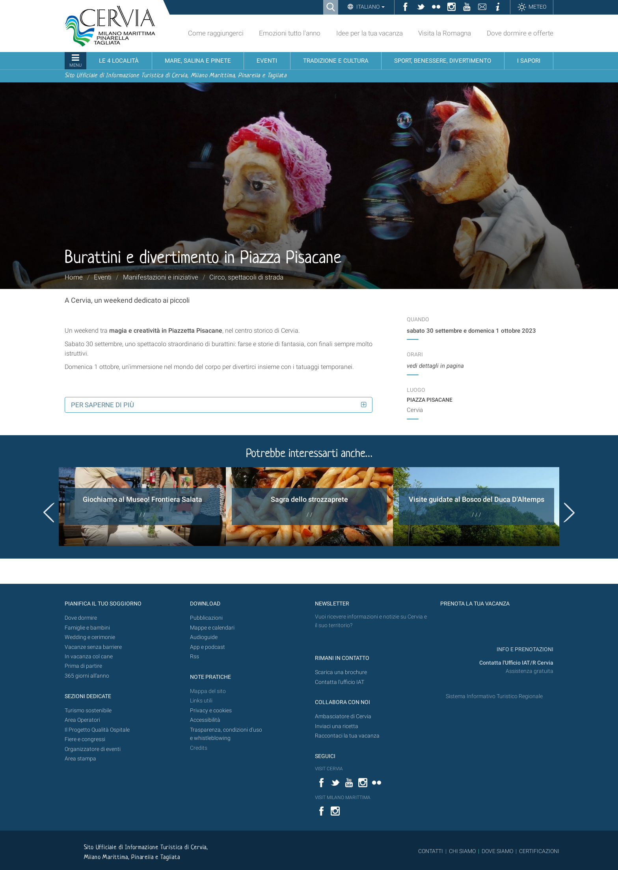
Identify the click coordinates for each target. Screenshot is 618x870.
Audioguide (204, 637)
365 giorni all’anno (87, 676)
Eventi (103, 277)
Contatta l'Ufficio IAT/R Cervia (516, 662)
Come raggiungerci (216, 33)
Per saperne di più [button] (102, 405)
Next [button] (569, 512)
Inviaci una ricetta (336, 726)
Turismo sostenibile (88, 710)
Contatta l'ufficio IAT (339, 682)
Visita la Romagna (444, 33)
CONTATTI (430, 851)
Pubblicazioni (206, 618)
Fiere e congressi (85, 739)
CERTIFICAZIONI (539, 851)
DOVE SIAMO (496, 851)
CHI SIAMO (462, 851)
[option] (142, 506)
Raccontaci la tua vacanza (347, 735)
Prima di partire (83, 666)
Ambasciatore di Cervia (343, 716)
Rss (194, 656)
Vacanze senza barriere (93, 647)
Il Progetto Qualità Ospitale (97, 730)
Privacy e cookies (211, 710)
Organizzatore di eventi (93, 749)
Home (74, 277)
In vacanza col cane (89, 656)
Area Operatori (82, 720)
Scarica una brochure (341, 672)
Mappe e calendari (212, 627)
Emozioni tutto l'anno (289, 33)
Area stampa (80, 758)
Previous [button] (49, 512)
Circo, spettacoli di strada (246, 277)
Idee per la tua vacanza (369, 33)
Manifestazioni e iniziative (160, 277)
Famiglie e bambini (87, 627)
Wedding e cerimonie (90, 637)
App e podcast (207, 647)
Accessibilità (205, 720)
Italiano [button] (370, 7)
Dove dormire (81, 618)
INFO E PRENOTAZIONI (524, 649)
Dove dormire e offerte (520, 33)
